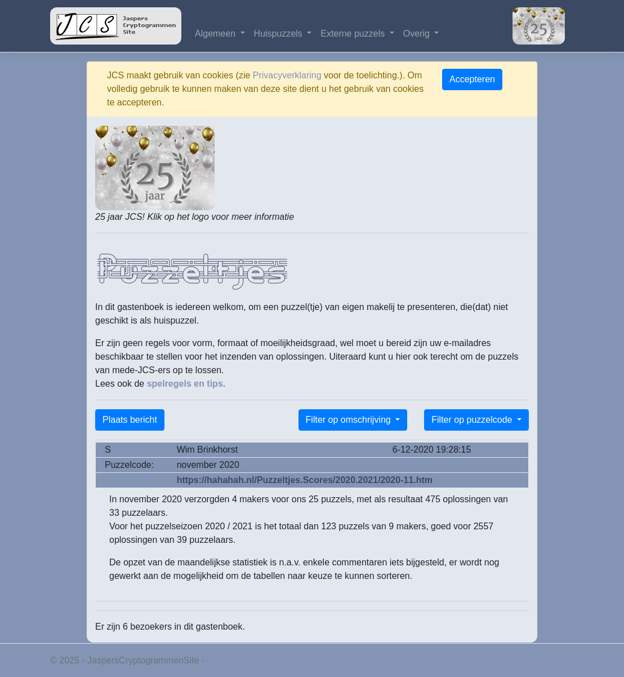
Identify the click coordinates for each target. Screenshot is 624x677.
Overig (418, 33)
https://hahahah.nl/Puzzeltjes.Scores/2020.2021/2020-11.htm (305, 480)
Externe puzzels (353, 33)
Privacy (222, 660)
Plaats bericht (129, 419)
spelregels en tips (185, 383)
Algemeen (216, 33)
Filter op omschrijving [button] (350, 419)
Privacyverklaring (287, 75)
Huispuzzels (279, 33)
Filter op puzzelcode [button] (473, 419)
